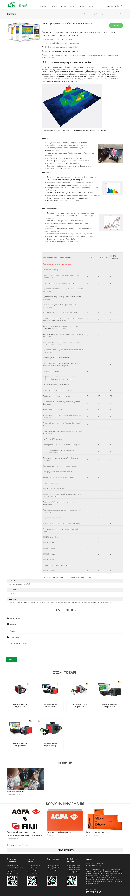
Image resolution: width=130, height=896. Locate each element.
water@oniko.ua (56, 870)
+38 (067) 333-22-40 (73, 868)
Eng (115, 6)
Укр (108, 6)
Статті (89, 6)
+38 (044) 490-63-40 (73, 866)
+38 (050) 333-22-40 (73, 870)
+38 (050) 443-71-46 (13, 874)
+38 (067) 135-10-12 (33, 874)
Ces (118, 6)
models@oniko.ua (17, 868)
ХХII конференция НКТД (16, 791)
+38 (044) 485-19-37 (33, 868)
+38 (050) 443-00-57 (53, 868)
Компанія (43, 6)
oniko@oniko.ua (36, 870)
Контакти (82, 6)
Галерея (63, 6)
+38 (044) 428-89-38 (53, 866)
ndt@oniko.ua (75, 872)
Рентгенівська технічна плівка (97, 832)
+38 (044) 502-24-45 (33, 866)
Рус (111, 6)
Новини (72, 6)
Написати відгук (65, 850)
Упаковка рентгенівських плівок (59, 832)
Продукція (53, 6)
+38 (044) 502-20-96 (13, 866)
